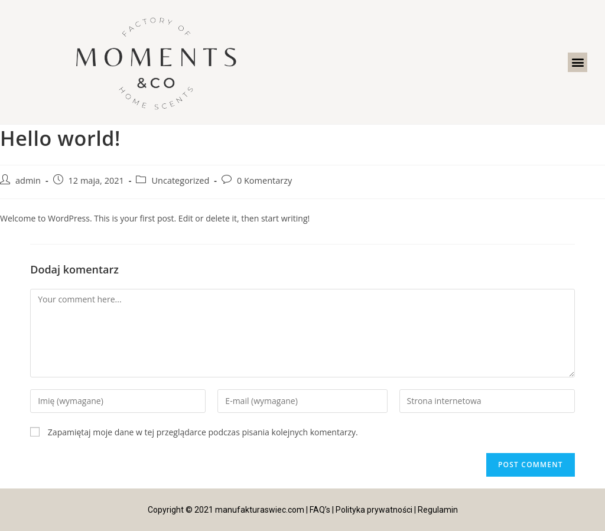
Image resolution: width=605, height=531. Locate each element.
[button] (577, 62)
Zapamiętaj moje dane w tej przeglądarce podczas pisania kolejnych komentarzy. (203, 432)
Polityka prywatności (374, 509)
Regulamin (438, 509)
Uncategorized (180, 180)
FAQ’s (320, 509)
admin (28, 180)
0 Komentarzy (264, 180)
